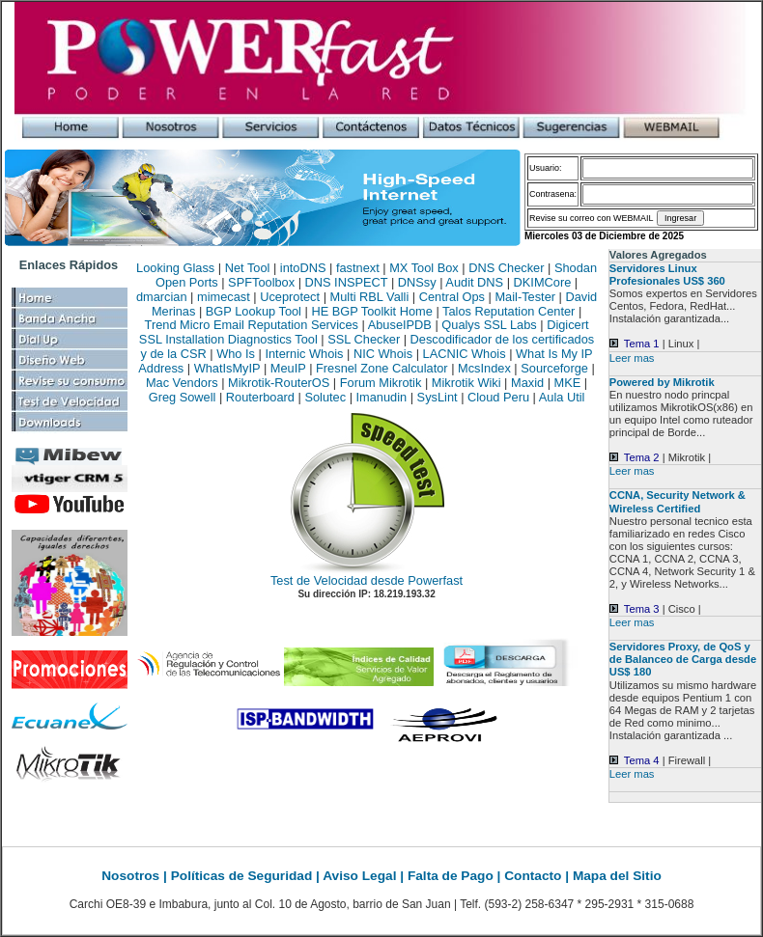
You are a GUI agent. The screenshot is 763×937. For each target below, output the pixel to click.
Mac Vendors (182, 382)
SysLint (437, 397)
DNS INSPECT (346, 282)
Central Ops (452, 296)
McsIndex (484, 368)
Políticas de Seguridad (243, 875)
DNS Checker (506, 268)
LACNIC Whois (464, 353)
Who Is (235, 353)
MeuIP (288, 368)
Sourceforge (554, 368)
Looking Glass (175, 268)
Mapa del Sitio (617, 875)
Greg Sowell (182, 397)
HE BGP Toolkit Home (371, 311)
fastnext (358, 268)
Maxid (527, 382)
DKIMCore (543, 282)
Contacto (532, 875)
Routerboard (260, 397)
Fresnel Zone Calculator (382, 368)
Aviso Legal (361, 875)
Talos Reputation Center (508, 311)
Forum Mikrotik (381, 382)
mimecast (223, 296)
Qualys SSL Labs (488, 324)
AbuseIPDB (400, 324)
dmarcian (161, 296)
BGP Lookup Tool (253, 311)
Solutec (325, 397)
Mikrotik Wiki (466, 382)
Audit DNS (474, 282)
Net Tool (247, 268)
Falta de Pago (452, 875)
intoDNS (303, 268)
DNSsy (417, 282)
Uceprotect (290, 296)
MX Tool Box (424, 268)
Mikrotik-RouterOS (278, 382)
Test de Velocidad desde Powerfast (366, 580)
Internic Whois (304, 353)
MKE (567, 382)
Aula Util (562, 397)
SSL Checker (363, 339)
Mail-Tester (525, 296)
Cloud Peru (498, 397)
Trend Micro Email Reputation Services (251, 324)
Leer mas (632, 358)
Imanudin (382, 397)
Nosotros (132, 875)
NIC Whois (382, 353)
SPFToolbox (261, 282)
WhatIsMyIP (227, 368)
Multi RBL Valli (370, 296)
